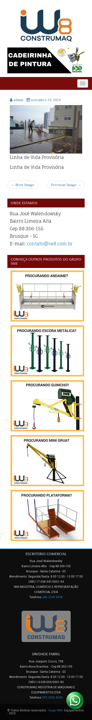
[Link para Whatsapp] (75, 700)
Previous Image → (66, 185)
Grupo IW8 (55, 710)
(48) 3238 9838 (52, 597)
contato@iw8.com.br (50, 243)
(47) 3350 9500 (52, 697)
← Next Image (22, 185)
